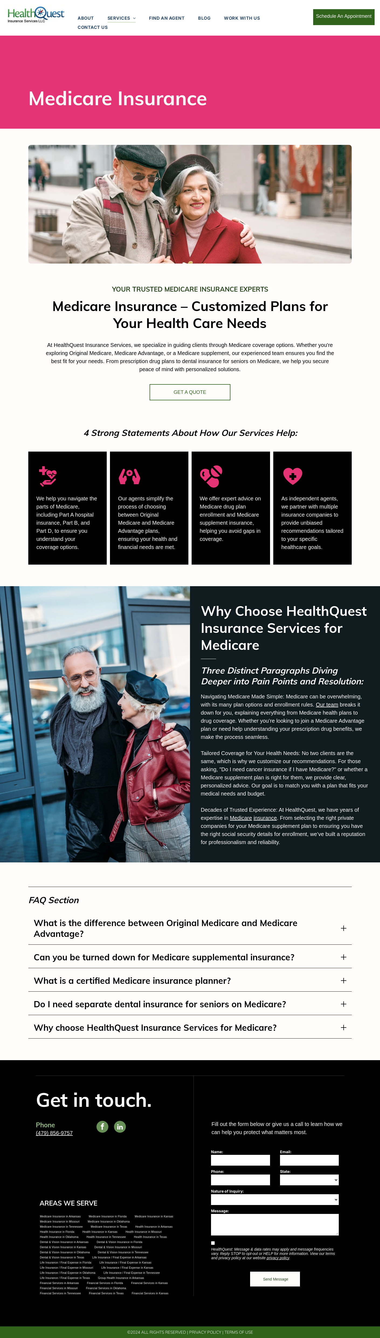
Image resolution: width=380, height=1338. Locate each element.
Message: (220, 1211)
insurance (335, 818)
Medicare (311, 818)
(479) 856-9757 (54, 1133)
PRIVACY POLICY (205, 1332)
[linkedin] (120, 1127)
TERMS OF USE (238, 1332)
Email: (286, 1151)
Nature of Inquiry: (227, 1191)
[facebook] (102, 1127)
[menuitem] (86, 17)
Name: (217, 1151)
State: (285, 1171)
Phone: (217, 1171)
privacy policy (278, 1258)
